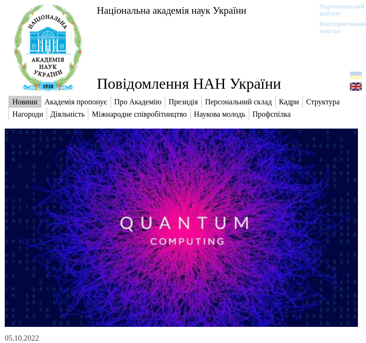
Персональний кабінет (337, 10)
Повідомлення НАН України (189, 83)
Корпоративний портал (337, 27)
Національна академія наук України (171, 10)
